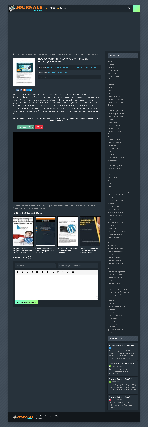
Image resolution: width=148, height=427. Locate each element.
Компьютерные (61, 72)
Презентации (112, 286)
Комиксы (111, 67)
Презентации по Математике (118, 289)
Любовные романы (114, 206)
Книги (110, 186)
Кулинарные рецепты (115, 330)
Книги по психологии (115, 263)
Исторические (113, 148)
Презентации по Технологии (118, 292)
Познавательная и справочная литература (119, 219)
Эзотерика (111, 85)
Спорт (110, 171)
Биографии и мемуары (116, 251)
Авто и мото (112, 154)
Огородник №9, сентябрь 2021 (120, 379)
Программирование (115, 189)
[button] (17, 272)
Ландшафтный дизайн (115, 212)
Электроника (112, 160)
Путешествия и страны (116, 157)
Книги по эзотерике (115, 277)
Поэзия (110, 280)
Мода (109, 137)
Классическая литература (117, 231)
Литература (112, 82)
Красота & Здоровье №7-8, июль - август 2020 (122, 363)
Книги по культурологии (117, 272)
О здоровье (112, 145)
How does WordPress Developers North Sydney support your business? (77, 54)
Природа (111, 225)
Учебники (111, 198)
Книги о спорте (113, 237)
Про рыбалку (112, 324)
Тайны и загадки (113, 79)
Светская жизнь (113, 76)
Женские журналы (114, 131)
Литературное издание (116, 200)
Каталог (110, 180)
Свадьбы (111, 64)
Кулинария (111, 203)
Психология (112, 93)
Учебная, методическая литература (120, 192)
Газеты (110, 298)
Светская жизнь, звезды (116, 306)
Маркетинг (112, 246)
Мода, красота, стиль (115, 222)
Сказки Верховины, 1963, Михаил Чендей (122, 345)
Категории (64, 8)
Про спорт (111, 332)
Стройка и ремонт (114, 142)
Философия (112, 269)
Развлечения (112, 309)
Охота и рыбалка (114, 140)
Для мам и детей (113, 177)
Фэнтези (111, 243)
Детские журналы (114, 70)
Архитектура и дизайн (116, 114)
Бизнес (110, 174)
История (111, 254)
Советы (110, 151)
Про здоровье (112, 318)
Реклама (111, 301)
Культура (111, 312)
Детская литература (115, 234)
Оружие (110, 119)
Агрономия (112, 240)
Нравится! (26, 127)
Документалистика (115, 283)
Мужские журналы (114, 134)
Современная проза (115, 215)
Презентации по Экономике (118, 295)
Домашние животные (115, 102)
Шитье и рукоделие (115, 166)
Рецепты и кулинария (115, 116)
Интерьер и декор (114, 169)
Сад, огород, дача (114, 209)
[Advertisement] (74, 31)
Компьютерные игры (115, 99)
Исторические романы (116, 275)
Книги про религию (115, 260)
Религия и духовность (116, 111)
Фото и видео (112, 73)
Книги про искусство (115, 257)
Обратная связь (61, 416)
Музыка (110, 105)
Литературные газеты (116, 315)
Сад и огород (112, 321)
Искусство (111, 90)
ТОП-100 (52, 8)
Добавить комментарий (26, 302)
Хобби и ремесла (114, 96)
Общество (111, 183)
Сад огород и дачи (114, 125)
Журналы (51, 72)
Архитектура (112, 228)
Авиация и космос (114, 108)
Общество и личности (115, 163)
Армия (110, 87)
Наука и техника (113, 122)
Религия (111, 303)
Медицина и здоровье (115, 248)
